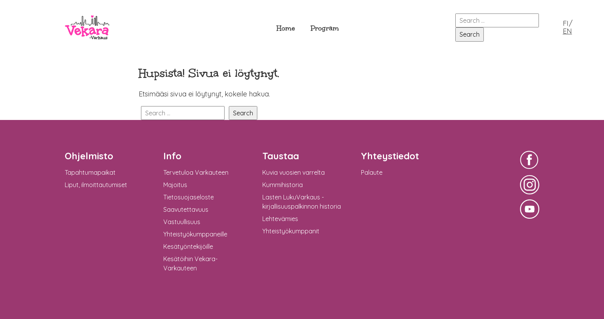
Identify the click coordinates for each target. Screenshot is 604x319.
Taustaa (280, 156)
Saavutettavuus (185, 209)
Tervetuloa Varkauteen (195, 172)
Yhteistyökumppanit (290, 231)
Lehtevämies (280, 219)
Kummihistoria (282, 185)
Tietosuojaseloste (188, 197)
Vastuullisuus (181, 222)
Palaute (372, 172)
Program (324, 28)
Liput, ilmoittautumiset (96, 185)
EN (567, 31)
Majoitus (175, 185)
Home (286, 28)
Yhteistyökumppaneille (195, 234)
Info (172, 156)
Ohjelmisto (89, 156)
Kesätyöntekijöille (188, 246)
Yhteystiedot (390, 156)
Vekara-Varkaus (87, 45)
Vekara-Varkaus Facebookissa (529, 218)
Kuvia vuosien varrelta (293, 172)
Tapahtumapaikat (90, 172)
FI (566, 23)
